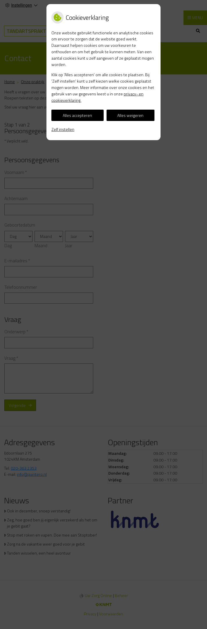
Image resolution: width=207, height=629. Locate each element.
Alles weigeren (130, 115)
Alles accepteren (77, 115)
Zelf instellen (62, 129)
